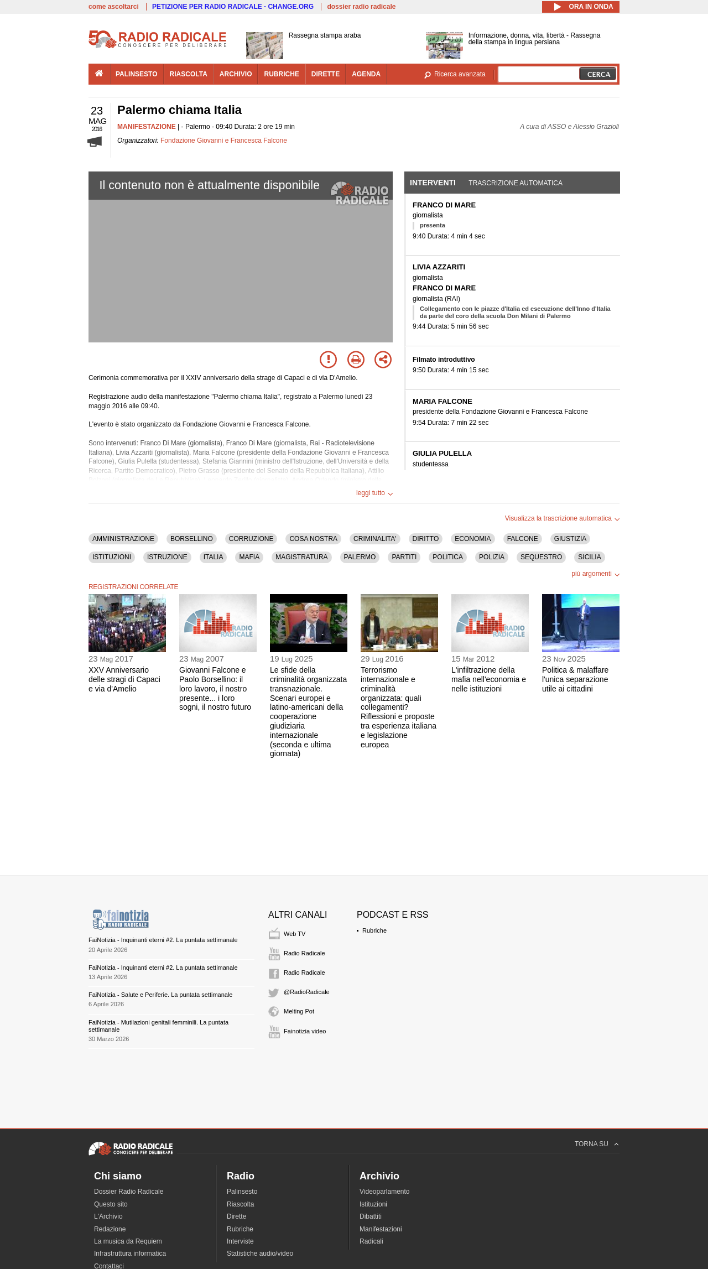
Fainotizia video (305, 1031)
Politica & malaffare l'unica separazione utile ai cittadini (575, 679)
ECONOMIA (473, 539)
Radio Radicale (304, 953)
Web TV (294, 933)
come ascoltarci (113, 7)
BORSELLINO (191, 539)
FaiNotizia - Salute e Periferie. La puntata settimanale (160, 994)
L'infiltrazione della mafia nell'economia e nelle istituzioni (488, 679)
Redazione (110, 1229)
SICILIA (589, 557)
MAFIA (249, 557)
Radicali (371, 1241)
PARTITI (404, 557)
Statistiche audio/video (260, 1253)
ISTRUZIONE (167, 557)
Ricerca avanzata (460, 74)
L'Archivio (108, 1216)
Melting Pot (299, 1011)
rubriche (281, 74)
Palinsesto (242, 1191)
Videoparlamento (385, 1191)
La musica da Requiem (128, 1241)
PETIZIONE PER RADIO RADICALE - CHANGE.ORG (233, 7)
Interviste (240, 1241)
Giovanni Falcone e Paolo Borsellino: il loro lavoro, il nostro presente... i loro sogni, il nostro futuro (215, 688)
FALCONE (522, 539)
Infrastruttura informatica (130, 1253)
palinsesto (137, 74)
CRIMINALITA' (374, 539)
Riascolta (240, 1204)
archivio (236, 74)
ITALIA (213, 557)
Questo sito (111, 1204)
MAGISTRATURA (301, 557)
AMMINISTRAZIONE (123, 539)
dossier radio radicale (361, 7)
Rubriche (374, 930)
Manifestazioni (381, 1229)
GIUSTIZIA (570, 539)
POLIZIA (491, 557)
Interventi (433, 182)
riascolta (188, 74)
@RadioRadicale (307, 992)
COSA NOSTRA (313, 539)
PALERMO (360, 557)
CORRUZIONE (251, 539)
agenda (366, 74)
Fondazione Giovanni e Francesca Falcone (223, 140)
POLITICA (448, 557)
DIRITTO (426, 539)
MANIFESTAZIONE (146, 127)
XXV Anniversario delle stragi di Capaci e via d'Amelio (124, 679)
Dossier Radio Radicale (128, 1191)
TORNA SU (591, 1144)
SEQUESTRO (541, 557)
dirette (325, 74)
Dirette (236, 1216)
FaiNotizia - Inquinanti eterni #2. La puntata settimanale (163, 940)
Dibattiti (371, 1216)
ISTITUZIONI (111, 557)
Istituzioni (373, 1204)
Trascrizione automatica (515, 183)
